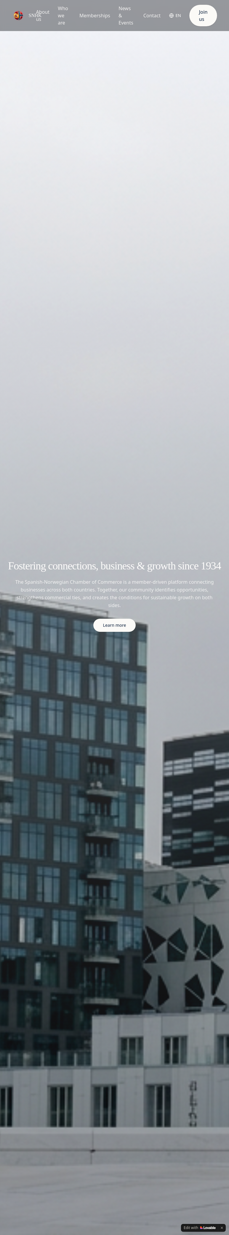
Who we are (63, 15)
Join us (203, 15)
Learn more (114, 625)
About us (42, 15)
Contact (152, 15)
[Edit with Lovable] (199, 1227)
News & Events (125, 15)
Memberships (94, 15)
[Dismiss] (221, 1227)
